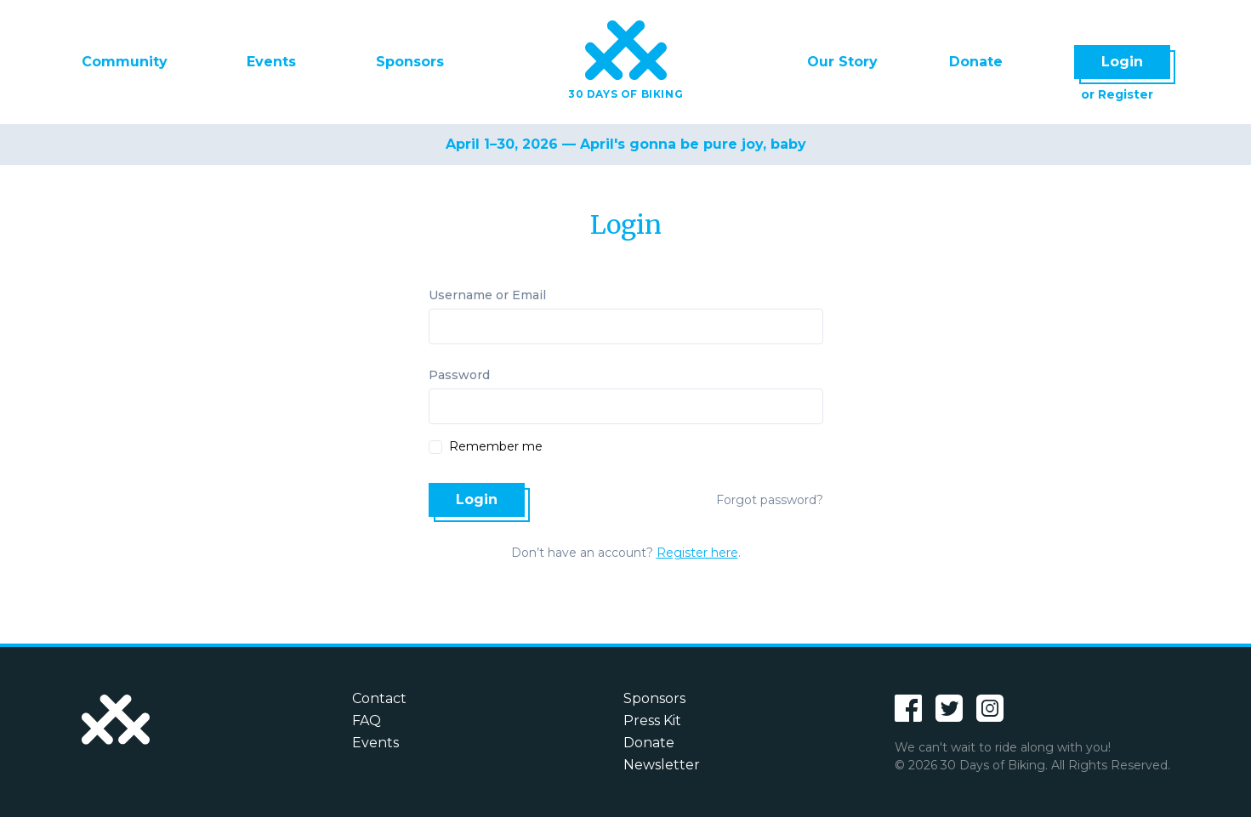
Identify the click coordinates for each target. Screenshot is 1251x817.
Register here (697, 552)
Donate (976, 62)
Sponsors (410, 62)
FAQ (366, 720)
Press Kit (652, 720)
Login (1122, 62)
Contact (379, 698)
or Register (1117, 94)
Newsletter (661, 765)
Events (271, 62)
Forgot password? (769, 500)
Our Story (842, 62)
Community (125, 62)
